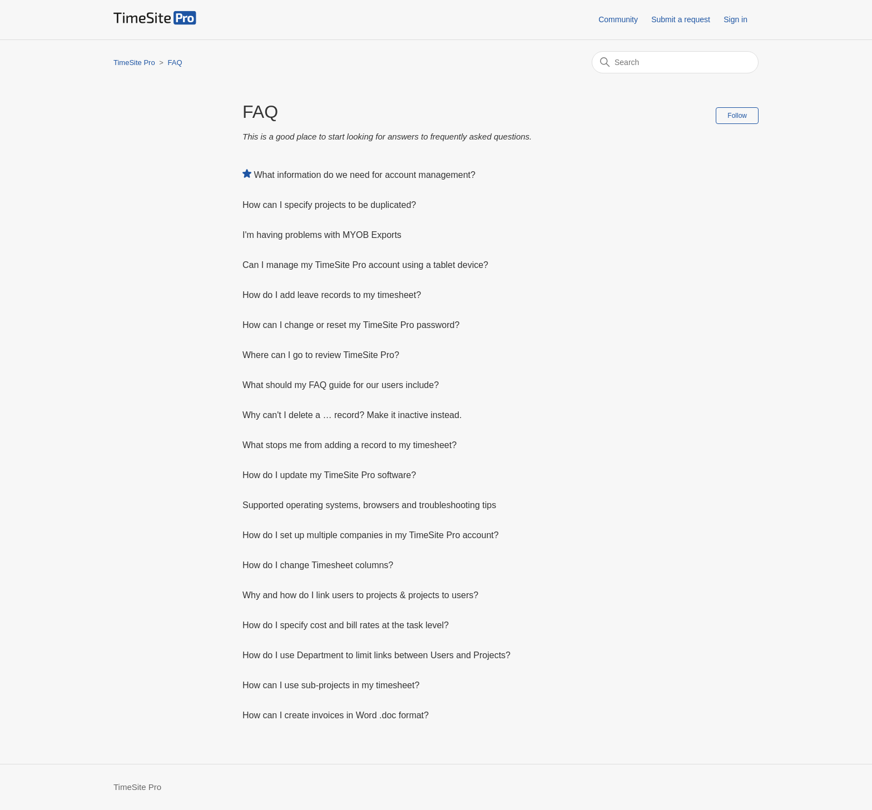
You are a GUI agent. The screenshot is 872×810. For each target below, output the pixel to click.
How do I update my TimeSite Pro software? (329, 475)
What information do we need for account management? (364, 175)
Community (618, 19)
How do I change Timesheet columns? (317, 565)
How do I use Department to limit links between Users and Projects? (376, 655)
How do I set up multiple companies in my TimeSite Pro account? (370, 535)
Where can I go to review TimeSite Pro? (320, 355)
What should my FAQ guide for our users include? (340, 385)
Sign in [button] (735, 19)
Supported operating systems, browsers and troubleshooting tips (369, 505)
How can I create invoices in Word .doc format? (335, 715)
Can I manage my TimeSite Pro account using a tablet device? (365, 265)
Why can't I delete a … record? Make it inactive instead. (352, 415)
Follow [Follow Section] (737, 116)
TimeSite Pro (134, 62)
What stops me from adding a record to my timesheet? (349, 445)
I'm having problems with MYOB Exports (322, 235)
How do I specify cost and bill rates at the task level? (345, 625)
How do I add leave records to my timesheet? (331, 295)
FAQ (175, 62)
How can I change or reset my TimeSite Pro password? (350, 325)
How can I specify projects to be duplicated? (329, 205)
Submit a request (680, 19)
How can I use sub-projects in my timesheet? (330, 685)
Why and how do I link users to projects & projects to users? (360, 595)
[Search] (675, 62)
